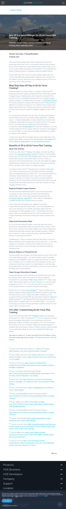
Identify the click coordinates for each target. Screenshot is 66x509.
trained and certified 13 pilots (28, 154)
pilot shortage (31, 290)
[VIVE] (33, 2)
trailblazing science (38, 316)
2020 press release (50, 100)
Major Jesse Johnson (36, 280)
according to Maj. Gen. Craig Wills (20, 198)
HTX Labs (50, 169)
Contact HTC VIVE (43, 329)
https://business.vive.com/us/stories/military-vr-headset (28, 351)
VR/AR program (27, 127)
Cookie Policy (41, 496)
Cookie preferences (9, 505)
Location (33, 488)
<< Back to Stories (15, 10)
